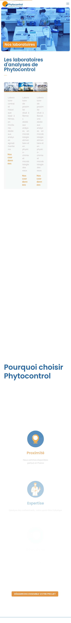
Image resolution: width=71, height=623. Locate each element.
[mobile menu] (68, 4)
